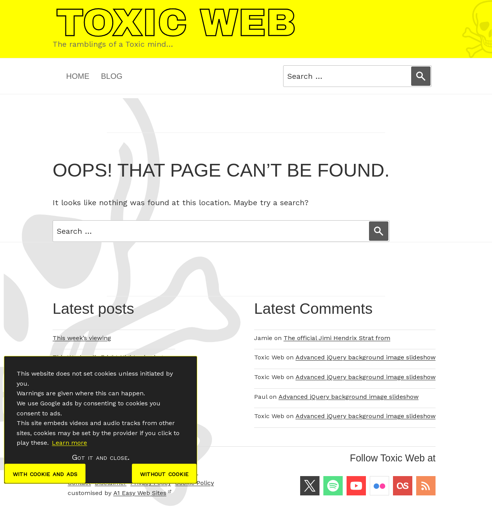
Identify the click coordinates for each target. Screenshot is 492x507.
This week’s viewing (82, 338)
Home (77, 76)
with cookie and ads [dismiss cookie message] (45, 473)
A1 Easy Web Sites (142, 493)
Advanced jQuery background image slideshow (366, 357)
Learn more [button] (69, 442)
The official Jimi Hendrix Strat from (337, 338)
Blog (112, 76)
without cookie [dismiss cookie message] (164, 473)
